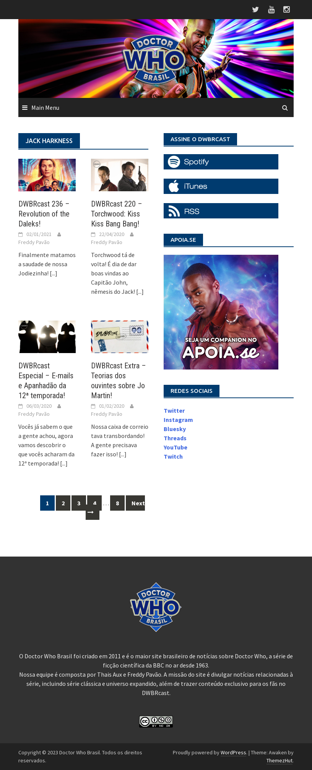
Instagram (178, 419)
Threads (175, 438)
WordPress (233, 752)
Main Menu (45, 107)
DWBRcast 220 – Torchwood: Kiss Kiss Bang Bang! (116, 213)
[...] (53, 273)
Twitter (174, 410)
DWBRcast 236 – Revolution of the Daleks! (44, 213)
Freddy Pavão (34, 242)
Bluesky (175, 429)
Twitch (173, 456)
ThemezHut (279, 760)
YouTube (175, 447)
